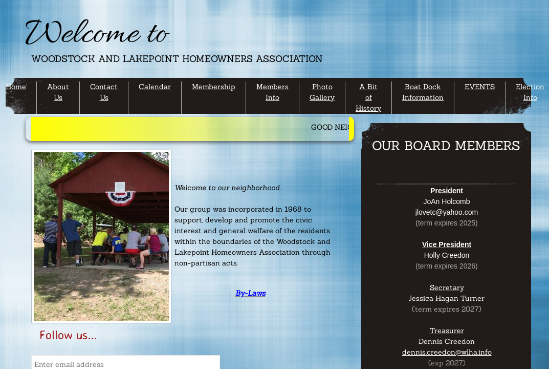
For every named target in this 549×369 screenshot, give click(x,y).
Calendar (155, 86)
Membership (213, 86)
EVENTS (480, 86)
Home (16, 86)
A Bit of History (368, 97)
